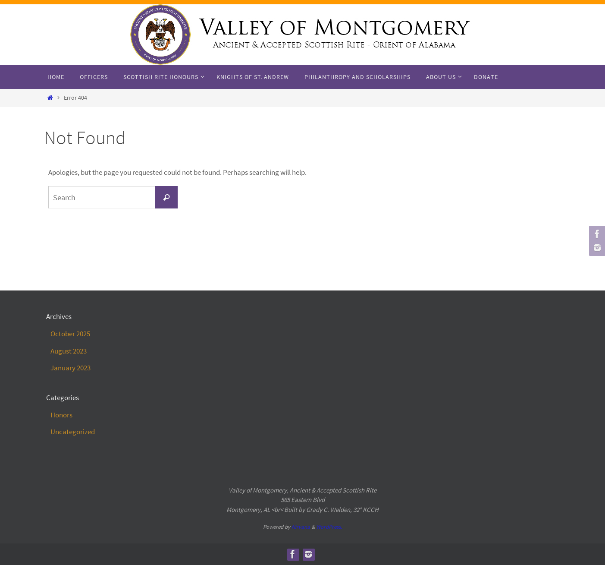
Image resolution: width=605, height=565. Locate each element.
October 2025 (70, 333)
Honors (61, 415)
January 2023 (70, 367)
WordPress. (329, 526)
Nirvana (301, 526)
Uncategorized (72, 431)
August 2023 (68, 351)
